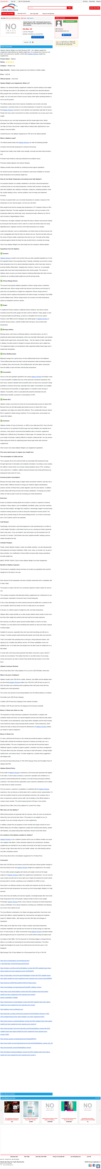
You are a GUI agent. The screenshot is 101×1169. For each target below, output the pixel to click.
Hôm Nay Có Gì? (22, 13)
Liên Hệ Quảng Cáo (76, 1156)
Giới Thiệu (26, 1156)
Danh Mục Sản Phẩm (8, 13)
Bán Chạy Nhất (34, 13)
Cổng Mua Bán (4, 1)
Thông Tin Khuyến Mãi (48, 13)
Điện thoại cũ (30, 18)
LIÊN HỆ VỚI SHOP (37, 37)
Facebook (94, 1165)
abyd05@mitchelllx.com (63, 31)
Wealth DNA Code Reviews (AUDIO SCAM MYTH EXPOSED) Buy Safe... (88, 1120)
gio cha (2, 1159)
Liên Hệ (89, 1156)
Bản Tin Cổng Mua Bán (24, 1)
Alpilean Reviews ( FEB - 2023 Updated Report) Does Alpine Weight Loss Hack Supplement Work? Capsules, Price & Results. (37, 23)
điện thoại (23, 18)
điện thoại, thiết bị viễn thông (13, 18)
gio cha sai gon (15, 1159)
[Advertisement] (26, 1078)
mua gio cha (8, 1159)
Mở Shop (85, 1)
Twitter (30, 42)
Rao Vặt (13, 1)
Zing (32, 42)
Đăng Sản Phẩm (94, 8)
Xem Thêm (97, 1097)
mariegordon (60, 29)
